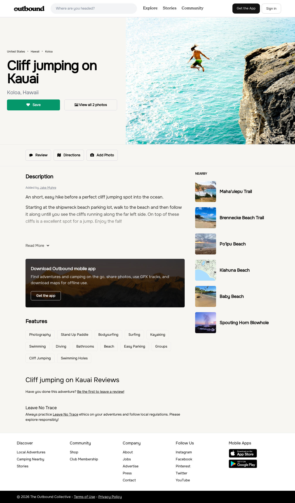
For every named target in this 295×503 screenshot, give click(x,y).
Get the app (45, 295)
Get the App (246, 8)
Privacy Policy (110, 496)
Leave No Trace (65, 414)
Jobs (127, 459)
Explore (150, 8)
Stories (169, 8)
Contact (129, 480)
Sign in (271, 8)
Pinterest (183, 466)
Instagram (184, 452)
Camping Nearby (30, 459)
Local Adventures (31, 452)
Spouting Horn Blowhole (244, 322)
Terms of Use (84, 496)
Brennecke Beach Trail (242, 218)
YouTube (183, 480)
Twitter (181, 473)
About (128, 452)
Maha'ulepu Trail (236, 191)
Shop (74, 452)
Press (127, 473)
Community (192, 8)
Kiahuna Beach (235, 270)
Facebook (184, 459)
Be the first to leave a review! (100, 391)
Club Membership (84, 459)
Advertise (130, 466)
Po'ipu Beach (233, 244)
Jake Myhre (48, 188)
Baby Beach (232, 296)
